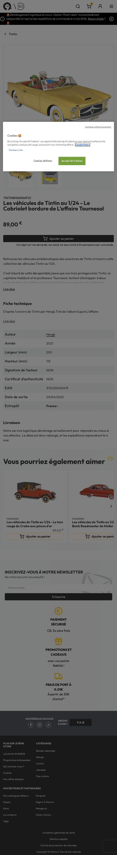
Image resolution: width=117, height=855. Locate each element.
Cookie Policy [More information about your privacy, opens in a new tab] (82, 144)
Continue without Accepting (98, 126)
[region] (58, 146)
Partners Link (16, 150)
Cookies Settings (43, 160)
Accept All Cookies (71, 160)
